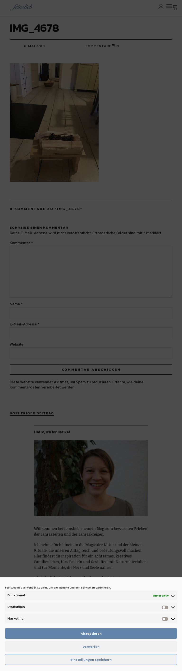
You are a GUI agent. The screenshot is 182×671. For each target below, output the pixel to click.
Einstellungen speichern (91, 659)
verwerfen (91, 646)
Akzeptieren (91, 633)
